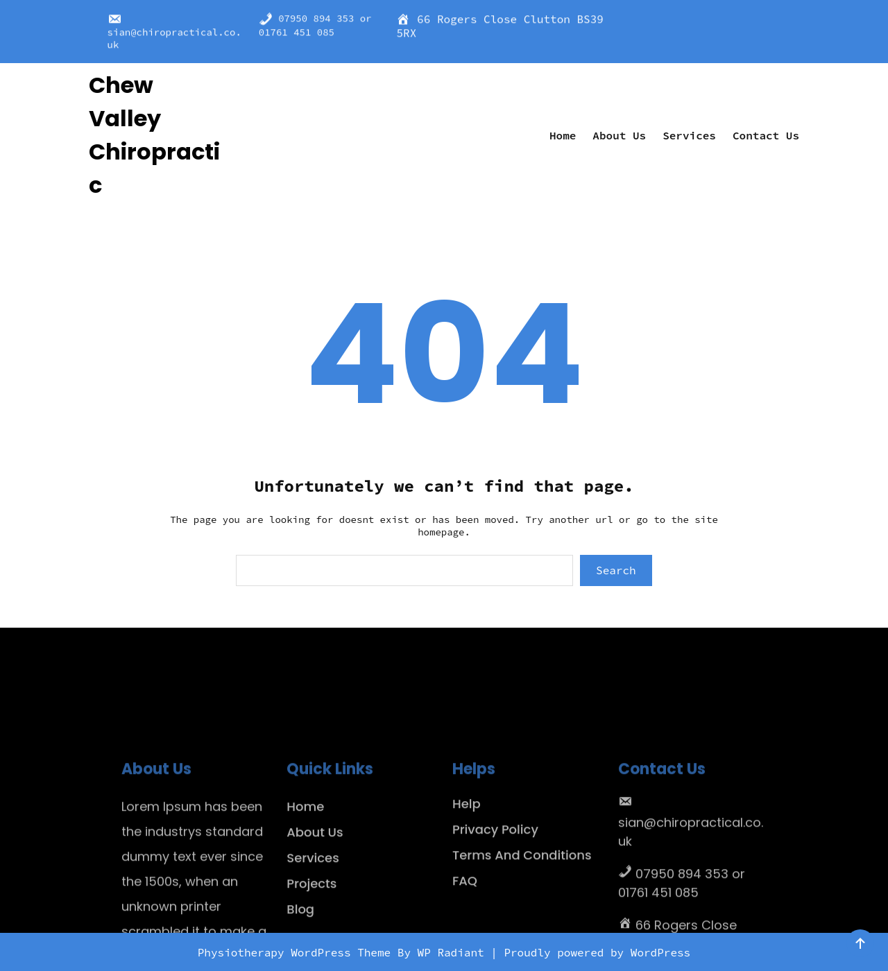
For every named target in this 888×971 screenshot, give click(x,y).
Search (616, 570)
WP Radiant (451, 952)
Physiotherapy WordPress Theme (298, 952)
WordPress (660, 952)
